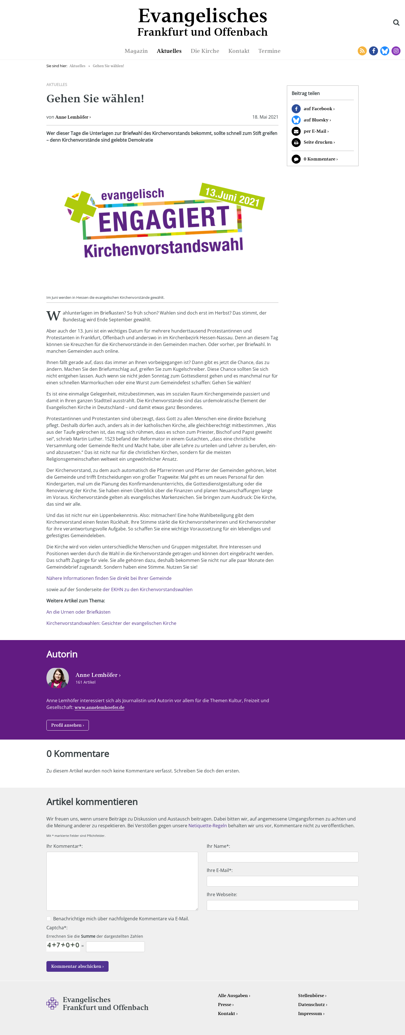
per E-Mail (315, 131)
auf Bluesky (316, 120)
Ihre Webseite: (222, 894)
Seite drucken (318, 142)
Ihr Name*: (218, 846)
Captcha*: (57, 928)
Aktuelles (169, 51)
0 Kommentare (319, 159)
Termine (269, 51)
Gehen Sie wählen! (108, 66)
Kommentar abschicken (76, 966)
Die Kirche (205, 51)
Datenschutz (311, 1004)
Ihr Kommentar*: (64, 846)
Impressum (310, 1013)
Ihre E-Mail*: (220, 870)
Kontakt (238, 51)
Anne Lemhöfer (71, 117)
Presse (224, 1004)
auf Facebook (318, 108)
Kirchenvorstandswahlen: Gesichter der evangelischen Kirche (111, 623)
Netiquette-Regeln (207, 825)
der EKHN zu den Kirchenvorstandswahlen (148, 589)
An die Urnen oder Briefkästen (78, 612)
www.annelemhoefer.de (99, 707)
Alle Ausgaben (233, 995)
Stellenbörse (311, 995)
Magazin (136, 51)
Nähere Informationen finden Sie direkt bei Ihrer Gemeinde (109, 578)
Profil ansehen (66, 725)
